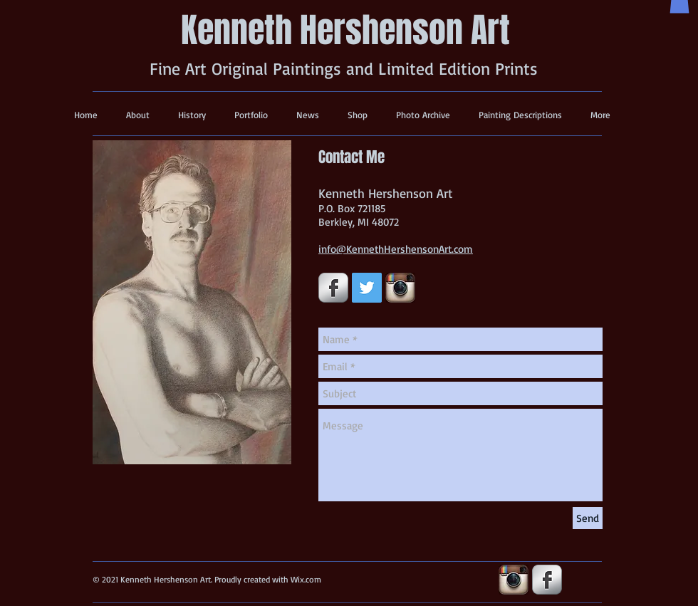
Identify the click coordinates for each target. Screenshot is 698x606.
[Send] (588, 518)
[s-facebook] (333, 288)
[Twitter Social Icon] (367, 288)
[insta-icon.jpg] (400, 288)
